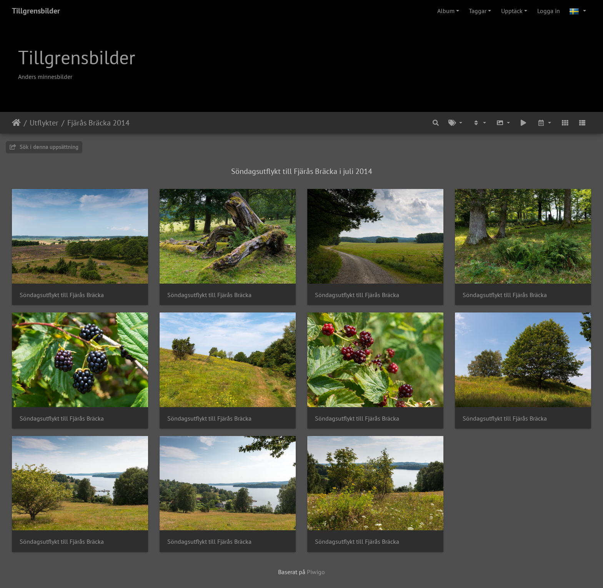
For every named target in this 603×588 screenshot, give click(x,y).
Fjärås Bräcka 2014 (98, 123)
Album (446, 11)
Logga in (548, 11)
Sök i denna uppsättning (44, 146)
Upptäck (512, 11)
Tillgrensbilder (36, 11)
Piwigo (316, 572)
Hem (16, 123)
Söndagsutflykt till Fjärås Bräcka (62, 295)
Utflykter (44, 123)
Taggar (477, 11)
